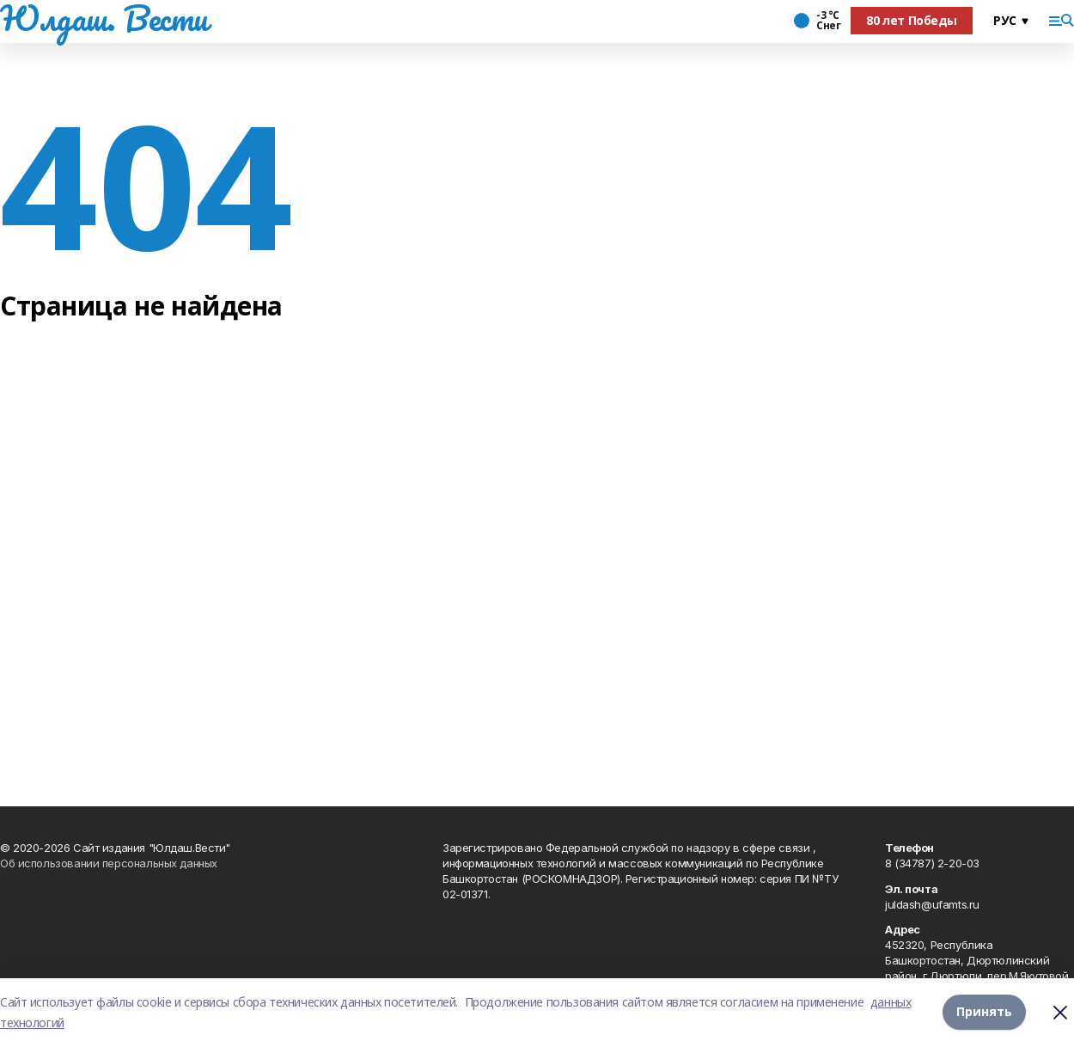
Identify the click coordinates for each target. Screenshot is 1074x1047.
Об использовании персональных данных (108, 863)
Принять (984, 1012)
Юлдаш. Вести (104, 18)
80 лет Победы (911, 20)
